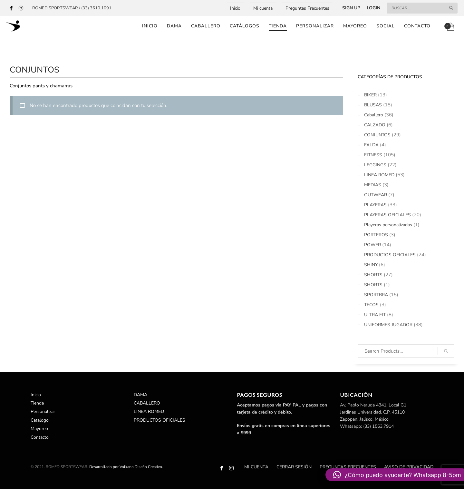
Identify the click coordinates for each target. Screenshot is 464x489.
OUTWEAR (375, 195)
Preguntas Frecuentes (307, 8)
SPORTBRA (376, 295)
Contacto (40, 437)
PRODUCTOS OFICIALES (390, 255)
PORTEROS (376, 235)
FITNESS (373, 155)
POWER (372, 245)
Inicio (235, 8)
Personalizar (43, 411)
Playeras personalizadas (388, 225)
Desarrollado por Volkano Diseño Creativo (125, 466)
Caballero (373, 115)
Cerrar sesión (294, 467)
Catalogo (40, 420)
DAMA (140, 395)
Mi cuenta (263, 8)
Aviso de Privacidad (408, 467)
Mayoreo (39, 428)
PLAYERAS (375, 205)
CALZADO (374, 125)
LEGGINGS (375, 165)
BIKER (370, 95)
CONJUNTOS (377, 135)
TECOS (371, 305)
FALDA (371, 145)
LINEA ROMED (379, 175)
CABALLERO (147, 403)
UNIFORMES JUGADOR (388, 325)
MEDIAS (372, 185)
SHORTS (373, 275)
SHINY (371, 265)
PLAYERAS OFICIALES (387, 215)
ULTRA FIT (375, 315)
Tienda (37, 403)
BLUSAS (373, 105)
